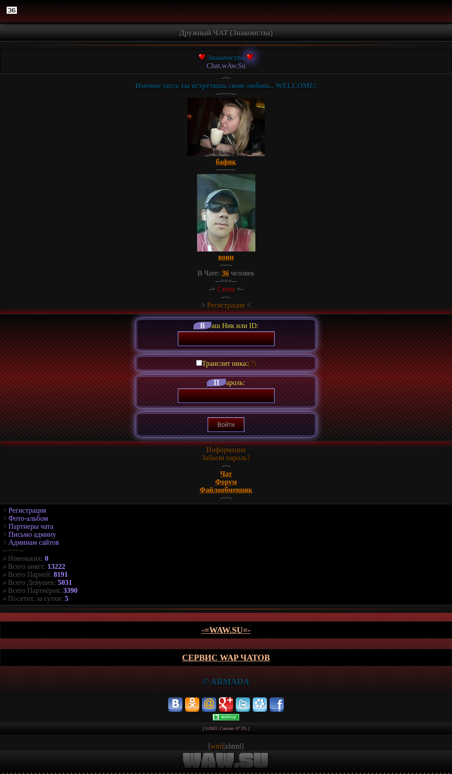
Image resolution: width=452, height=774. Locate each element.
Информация (226, 450)
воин (226, 257)
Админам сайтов (33, 542)
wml (217, 746)
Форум (226, 482)
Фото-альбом (28, 518)
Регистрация (226, 305)
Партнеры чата (30, 526)
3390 (70, 590)
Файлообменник (226, 490)
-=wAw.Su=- (226, 630)
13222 (56, 566)
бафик (226, 162)
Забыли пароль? (226, 458)
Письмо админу (32, 534)
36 (225, 273)
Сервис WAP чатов (226, 657)
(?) (252, 363)
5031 (65, 582)
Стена (226, 289)
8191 (61, 574)
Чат (226, 474)
